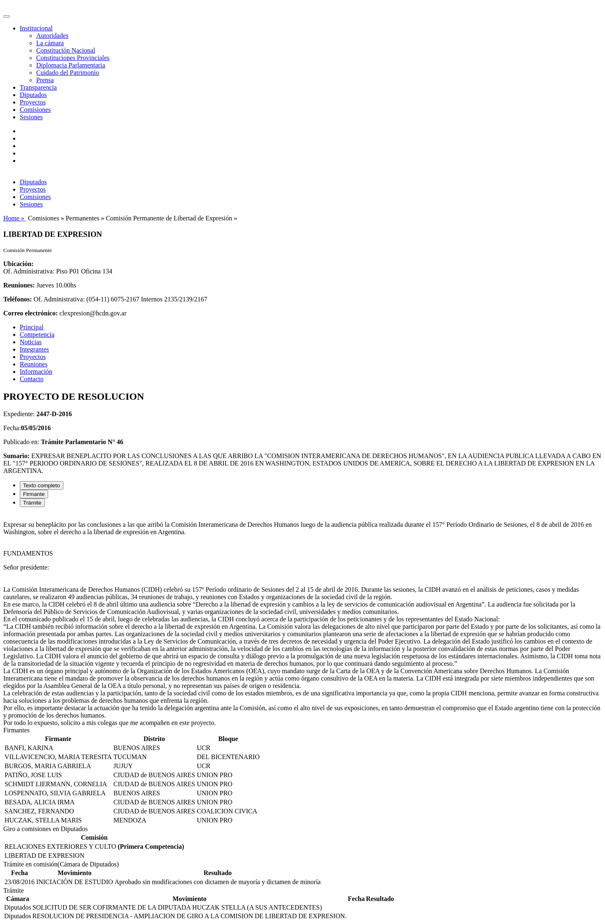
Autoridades (52, 35)
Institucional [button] (36, 28)
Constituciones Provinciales (72, 57)
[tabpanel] (302, 620)
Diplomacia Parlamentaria (70, 65)
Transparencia (38, 87)
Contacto (32, 378)
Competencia (37, 334)
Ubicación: (18, 263)
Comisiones (35, 109)
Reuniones (34, 364)
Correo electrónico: (30, 313)
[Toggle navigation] (6, 16)
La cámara (50, 42)
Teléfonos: (17, 299)
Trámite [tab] (32, 503)
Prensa (45, 79)
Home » (14, 218)
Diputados (33, 94)
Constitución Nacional (65, 50)
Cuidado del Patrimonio (67, 72)
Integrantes (34, 349)
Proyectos (33, 102)
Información (36, 371)
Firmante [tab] (34, 494)
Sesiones (31, 116)
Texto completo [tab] (41, 485)
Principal (32, 327)
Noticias (31, 341)
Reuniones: (19, 285)
